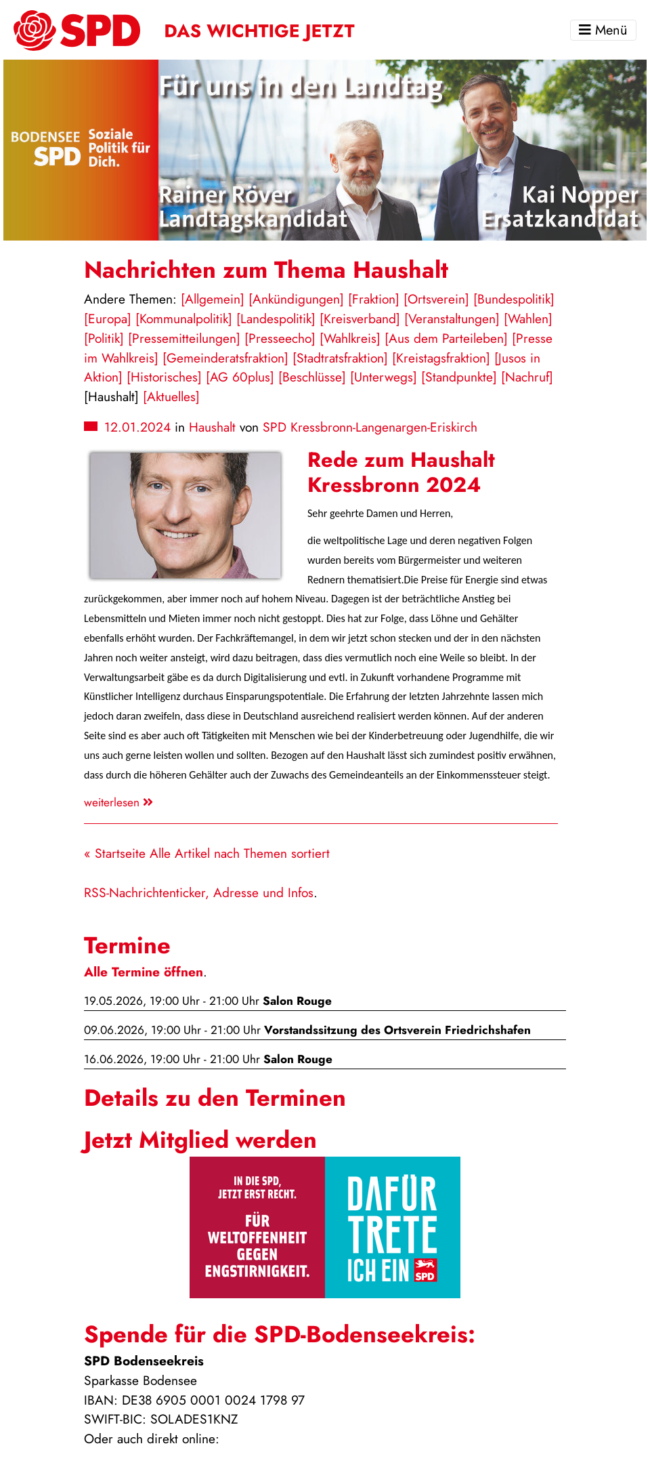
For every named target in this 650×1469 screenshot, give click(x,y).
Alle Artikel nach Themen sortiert (240, 853)
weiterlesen (118, 802)
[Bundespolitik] (514, 298)
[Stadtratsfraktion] (340, 357)
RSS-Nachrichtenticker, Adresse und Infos (198, 892)
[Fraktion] (373, 298)
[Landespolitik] (276, 318)
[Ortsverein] (436, 298)
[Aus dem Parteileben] (446, 338)
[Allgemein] (212, 298)
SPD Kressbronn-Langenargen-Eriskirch (370, 426)
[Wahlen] (528, 318)
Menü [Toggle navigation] (603, 30)
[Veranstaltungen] (452, 318)
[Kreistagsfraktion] (441, 357)
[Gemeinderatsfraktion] (225, 357)
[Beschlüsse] (312, 376)
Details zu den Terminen (215, 1098)
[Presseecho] (280, 338)
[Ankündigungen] (296, 298)
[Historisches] (164, 376)
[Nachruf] (527, 376)
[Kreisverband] (360, 318)
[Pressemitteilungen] (184, 338)
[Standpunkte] (459, 376)
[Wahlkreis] (350, 338)
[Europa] (107, 318)
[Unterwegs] (383, 376)
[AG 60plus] (240, 376)
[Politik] (104, 338)
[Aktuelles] (171, 396)
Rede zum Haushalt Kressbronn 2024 (401, 472)
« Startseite (115, 853)
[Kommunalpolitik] (183, 318)
